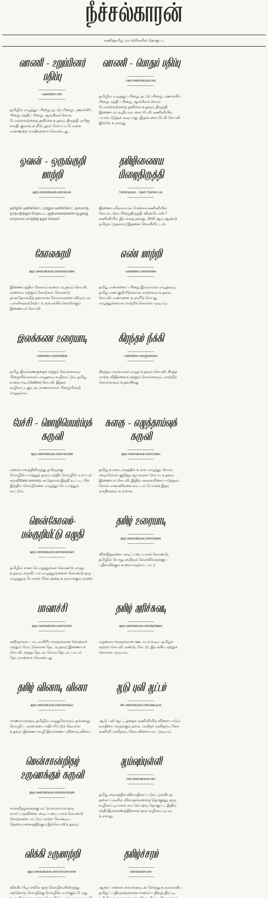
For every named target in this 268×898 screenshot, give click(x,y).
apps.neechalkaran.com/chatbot (217, 380)
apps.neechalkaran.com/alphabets (133, 478)
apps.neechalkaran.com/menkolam (133, 394)
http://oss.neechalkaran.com (49, 833)
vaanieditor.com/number (217, 184)
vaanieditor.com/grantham (133, 282)
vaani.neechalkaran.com (133, 80)
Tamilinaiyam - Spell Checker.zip (49, 197)
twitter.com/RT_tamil (109, 863)
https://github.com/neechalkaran (202, 870)
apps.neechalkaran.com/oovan (216, 94)
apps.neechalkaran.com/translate (217, 295)
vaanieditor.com (49, 94)
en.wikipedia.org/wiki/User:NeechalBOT (123, 858)
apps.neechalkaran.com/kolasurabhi (133, 184)
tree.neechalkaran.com (217, 557)
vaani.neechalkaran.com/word (133, 740)
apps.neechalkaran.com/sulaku (49, 394)
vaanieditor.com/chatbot (49, 282)
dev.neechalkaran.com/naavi (217, 753)
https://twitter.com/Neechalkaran (202, 854)
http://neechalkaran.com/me (199, 859)
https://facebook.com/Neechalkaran (204, 849)
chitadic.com (50, 740)
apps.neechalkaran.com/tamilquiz (217, 478)
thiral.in (217, 650)
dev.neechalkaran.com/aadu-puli (49, 557)
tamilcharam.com (133, 650)
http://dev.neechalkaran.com (134, 847)
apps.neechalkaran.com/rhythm (49, 478)
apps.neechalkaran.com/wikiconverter (49, 650)
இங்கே (130, 123)
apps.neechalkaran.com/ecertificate (133, 571)
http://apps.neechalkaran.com (116, 853)
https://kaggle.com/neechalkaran (202, 865)
